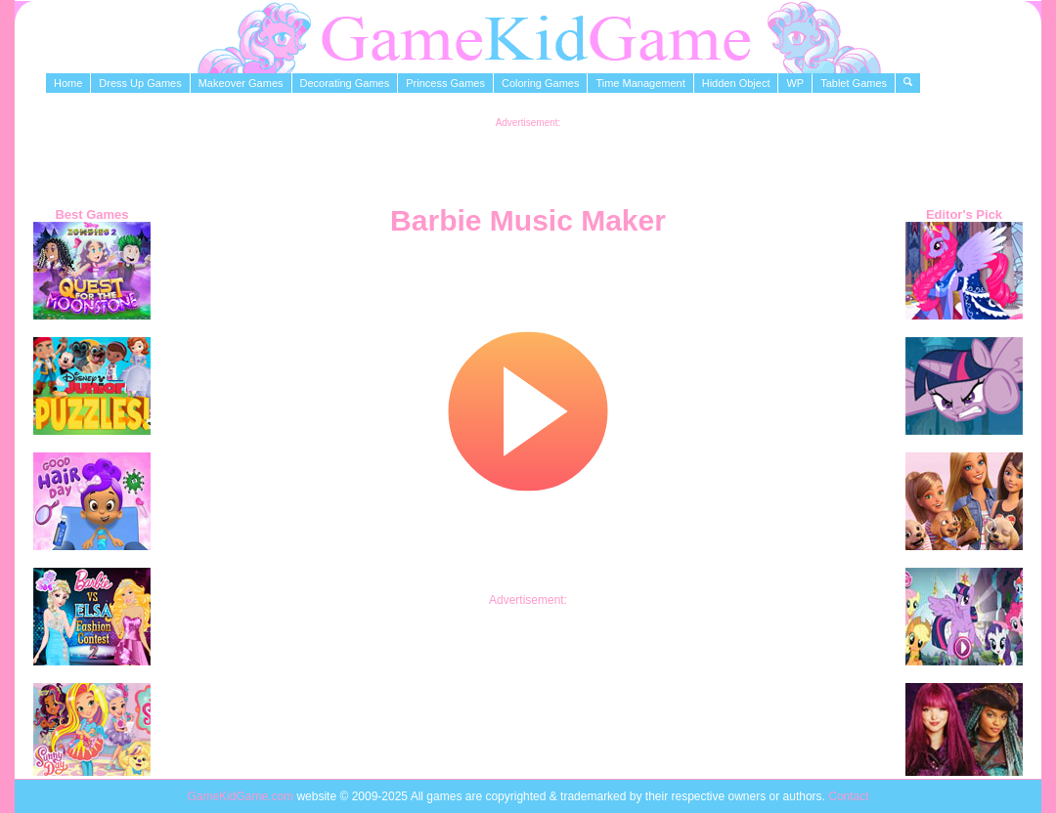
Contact (848, 796)
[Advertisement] (528, 157)
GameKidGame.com (241, 796)
